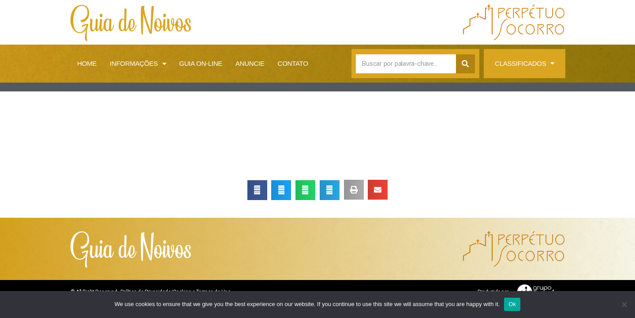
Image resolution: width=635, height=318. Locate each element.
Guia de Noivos (131, 22)
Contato (293, 63)
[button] (257, 190)
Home (87, 63)
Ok (512, 304)
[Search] (465, 63)
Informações (138, 64)
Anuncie (250, 63)
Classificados (524, 64)
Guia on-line (200, 63)
